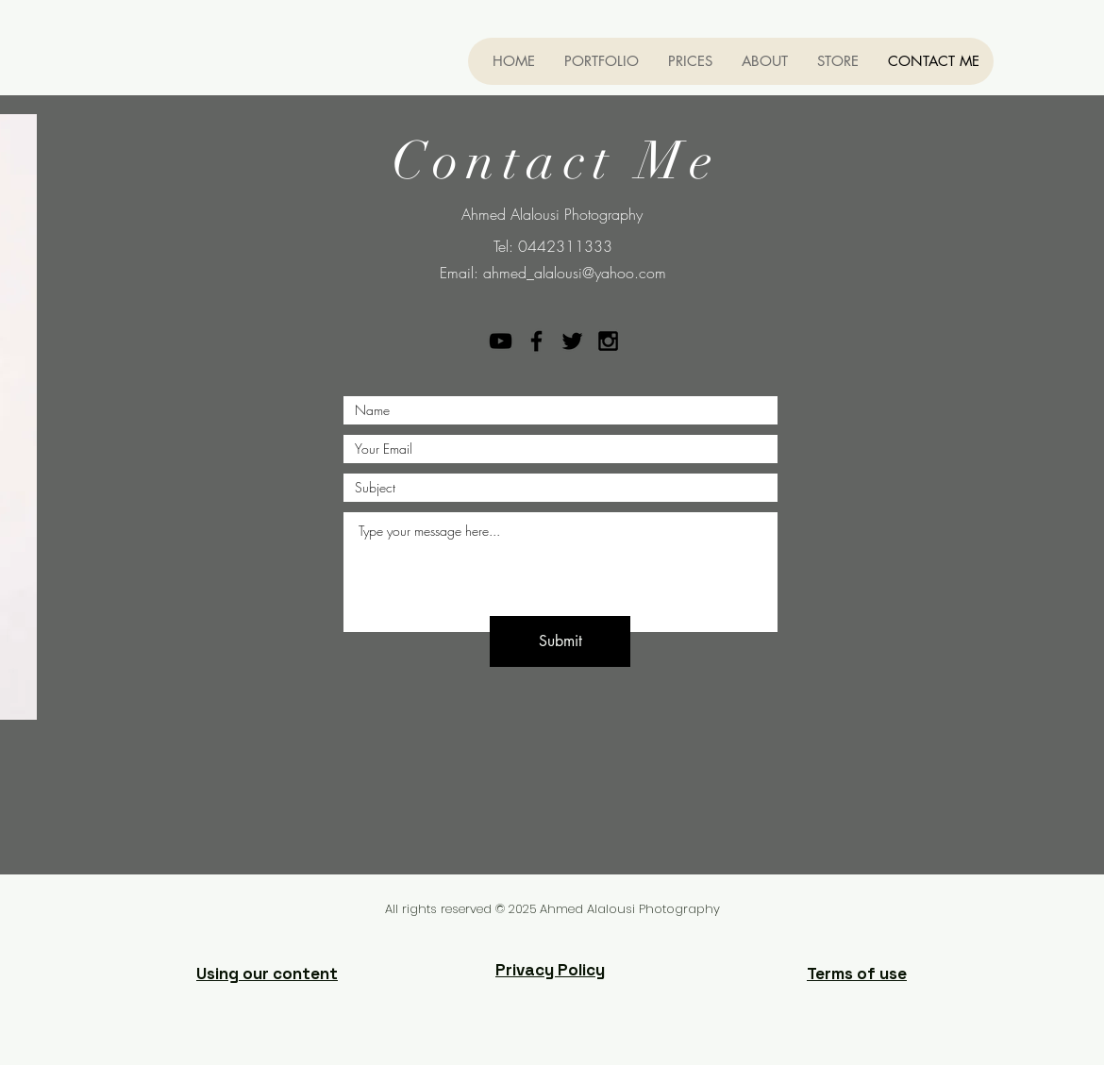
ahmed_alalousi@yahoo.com (574, 272)
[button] (601, 61)
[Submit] (560, 641)
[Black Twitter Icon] (572, 341)
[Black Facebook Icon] (536, 341)
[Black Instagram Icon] (608, 341)
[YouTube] (500, 341)
